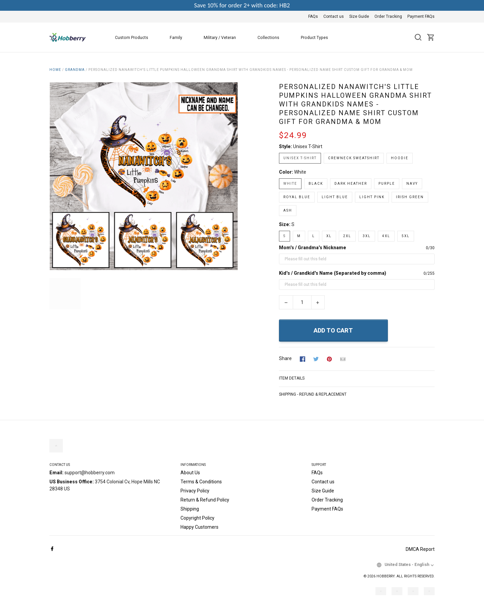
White (300, 172)
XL (329, 236)
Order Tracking (388, 16)
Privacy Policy (194, 490)
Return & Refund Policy (204, 499)
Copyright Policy (197, 518)
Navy (412, 183)
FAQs (313, 16)
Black (316, 183)
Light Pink (372, 197)
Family (180, 37)
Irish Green (410, 197)
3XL (367, 236)
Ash (287, 210)
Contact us (333, 16)
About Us (190, 472)
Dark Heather (350, 183)
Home (55, 70)
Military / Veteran (224, 37)
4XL (386, 236)
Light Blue (335, 197)
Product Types (318, 37)
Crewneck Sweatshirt (353, 158)
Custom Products (135, 37)
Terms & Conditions (201, 481)
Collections (272, 37)
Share (285, 358)
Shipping (189, 509)
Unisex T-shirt (307, 146)
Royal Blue (296, 197)
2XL (347, 236)
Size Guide (359, 16)
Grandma (75, 70)
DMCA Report (420, 549)
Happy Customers (199, 527)
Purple (386, 183)
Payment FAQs (421, 16)
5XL (406, 236)
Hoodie (399, 158)
